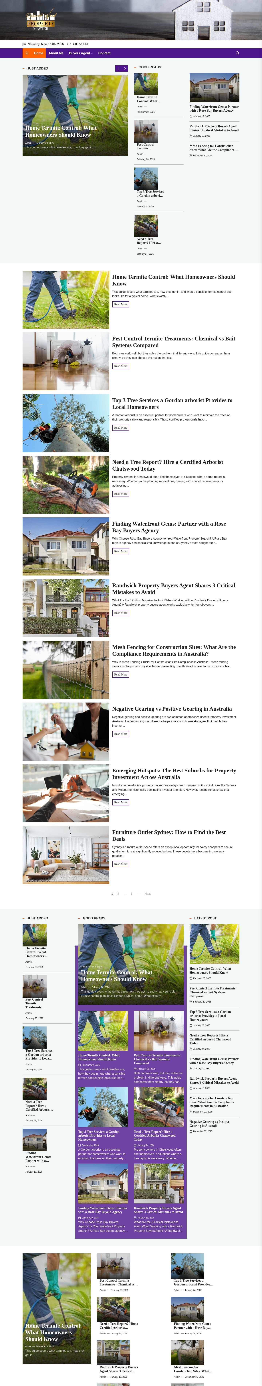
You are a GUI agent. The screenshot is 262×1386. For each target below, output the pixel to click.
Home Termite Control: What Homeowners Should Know (163, 80)
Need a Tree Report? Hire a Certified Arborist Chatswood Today (165, 155)
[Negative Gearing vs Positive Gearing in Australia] (108, 1257)
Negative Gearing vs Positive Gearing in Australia (172, 619)
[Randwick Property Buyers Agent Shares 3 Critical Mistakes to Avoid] (108, 1232)
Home (38, 53)
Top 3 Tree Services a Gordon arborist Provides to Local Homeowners (166, 130)
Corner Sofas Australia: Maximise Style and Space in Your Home (215, 1278)
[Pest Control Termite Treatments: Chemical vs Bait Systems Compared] (142, 106)
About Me (56, 53)
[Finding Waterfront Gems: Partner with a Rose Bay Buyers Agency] (214, 87)
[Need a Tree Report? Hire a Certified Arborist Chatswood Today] (142, 156)
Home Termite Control (91, 883)
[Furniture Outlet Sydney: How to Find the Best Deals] (108, 1283)
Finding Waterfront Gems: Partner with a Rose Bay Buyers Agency (214, 109)
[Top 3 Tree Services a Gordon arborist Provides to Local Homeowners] (142, 131)
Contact (104, 53)
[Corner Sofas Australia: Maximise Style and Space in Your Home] (182, 1283)
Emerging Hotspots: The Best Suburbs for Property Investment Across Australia (216, 1252)
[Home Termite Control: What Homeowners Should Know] (75, 118)
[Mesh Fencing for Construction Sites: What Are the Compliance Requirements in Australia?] (182, 1232)
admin (28, 149)
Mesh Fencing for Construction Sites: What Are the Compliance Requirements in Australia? (212, 150)
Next (148, 804)
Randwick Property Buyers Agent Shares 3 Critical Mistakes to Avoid (214, 128)
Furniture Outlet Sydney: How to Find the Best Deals (141, 1276)
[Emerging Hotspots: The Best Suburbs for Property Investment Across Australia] (182, 1257)
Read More (120, 214)
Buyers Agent (81, 53)
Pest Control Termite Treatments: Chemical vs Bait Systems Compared (157, 976)
